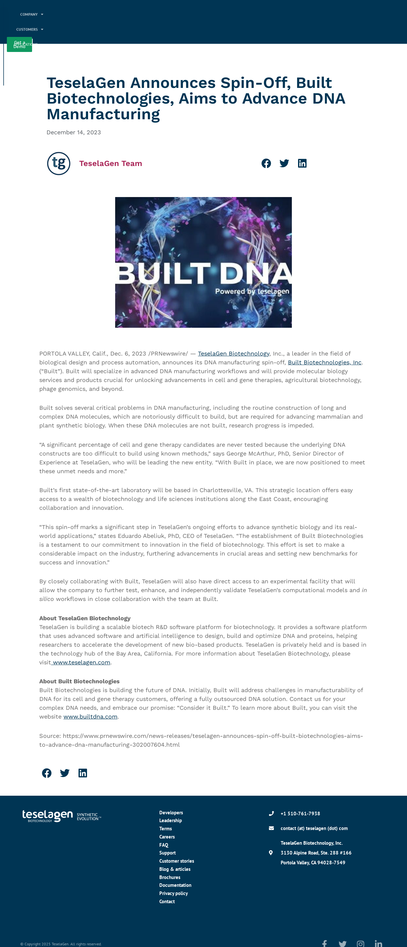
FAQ (163, 845)
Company (158, 14)
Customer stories (176, 861)
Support (167, 853)
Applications (239, 14)
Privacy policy (173, 893)
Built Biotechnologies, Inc (325, 362)
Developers (171, 812)
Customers (197, 14)
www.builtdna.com (90, 716)
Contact (167, 901)
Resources (279, 29)
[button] (266, 163)
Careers (167, 837)
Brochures (169, 877)
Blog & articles (174, 869)
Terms (165, 828)
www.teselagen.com (80, 662)
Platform (279, 14)
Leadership (170, 820)
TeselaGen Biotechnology (233, 353)
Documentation (175, 885)
